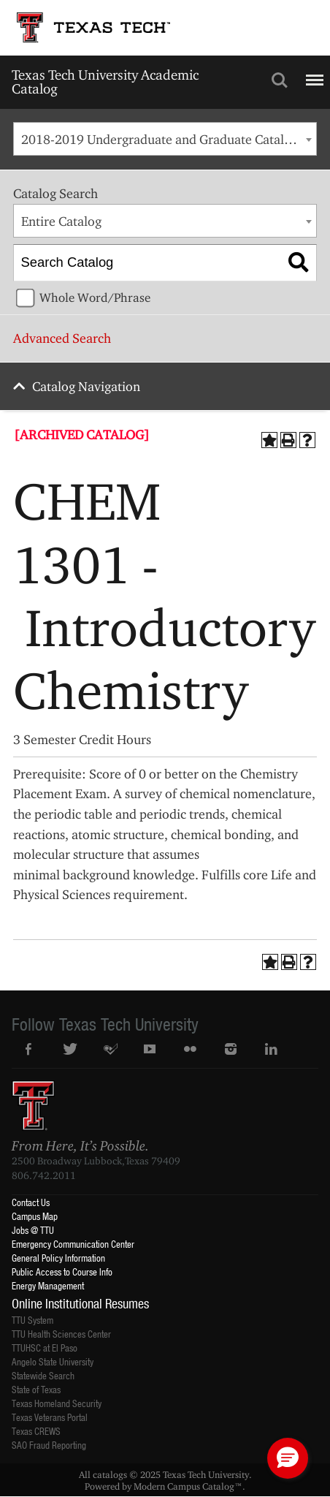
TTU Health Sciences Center (61, 1333)
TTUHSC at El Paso (44, 1347)
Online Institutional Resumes (80, 1303)
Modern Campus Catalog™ (188, 1486)
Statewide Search (43, 1375)
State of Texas (36, 1389)
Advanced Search (62, 338)
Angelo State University (52, 1361)
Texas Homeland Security (56, 1403)
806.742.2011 (44, 1175)
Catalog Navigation (86, 386)
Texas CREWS (36, 1431)
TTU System (32, 1320)
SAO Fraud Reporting (49, 1445)
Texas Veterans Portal (50, 1417)
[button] (287, 1458)
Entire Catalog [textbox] (61, 221)
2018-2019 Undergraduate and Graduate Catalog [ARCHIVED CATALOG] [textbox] (168, 139)
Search (280, 80)
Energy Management (48, 1285)
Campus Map (35, 1216)
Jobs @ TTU (33, 1230)
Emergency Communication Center (73, 1244)
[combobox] (164, 139)
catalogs (110, 1474)
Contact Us (31, 1202)
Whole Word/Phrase (94, 297)
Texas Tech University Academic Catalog (105, 81)
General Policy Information (58, 1257)
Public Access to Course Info (62, 1271)
